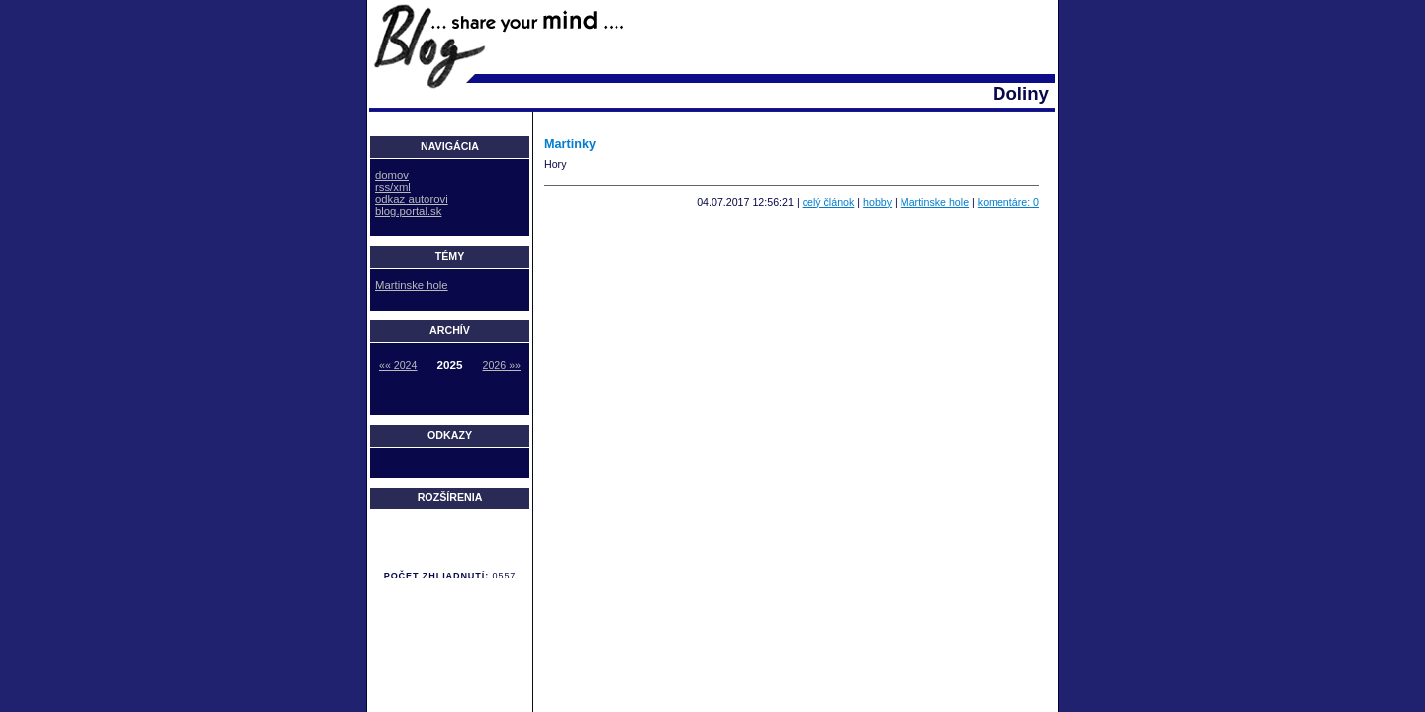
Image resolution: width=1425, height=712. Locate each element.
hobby (877, 202)
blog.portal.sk (408, 211)
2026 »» (502, 365)
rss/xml (393, 187)
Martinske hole (935, 202)
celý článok (829, 202)
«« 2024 (398, 365)
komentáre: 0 (1008, 202)
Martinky (570, 144)
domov (392, 175)
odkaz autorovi (411, 199)
